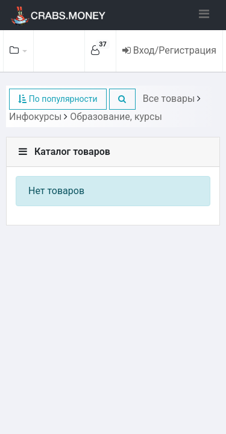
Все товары (169, 98)
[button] (122, 99)
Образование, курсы (116, 116)
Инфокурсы (35, 116)
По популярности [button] (57, 99)
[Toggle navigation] (204, 14)
